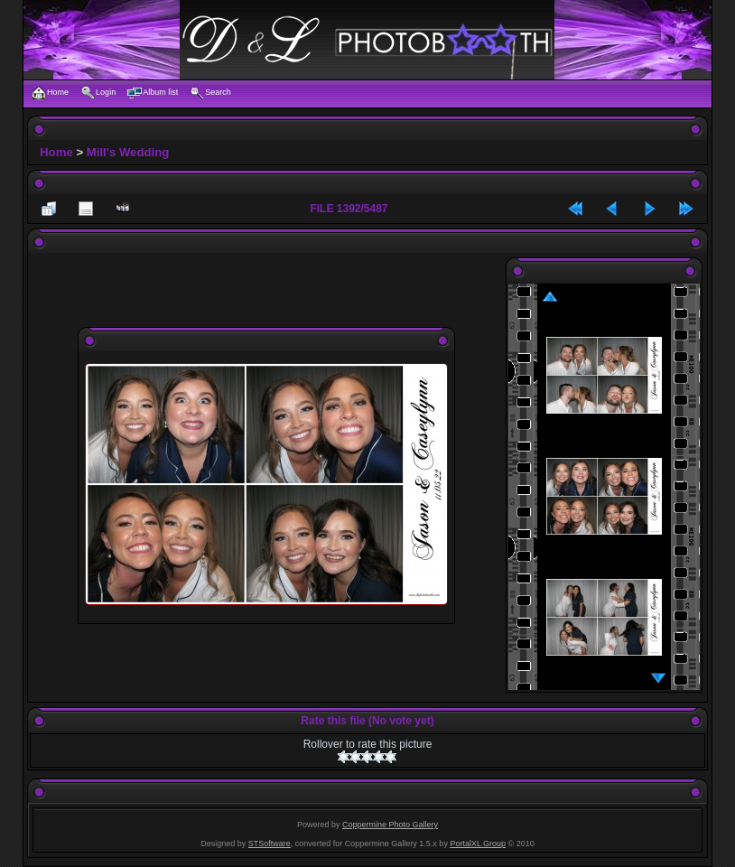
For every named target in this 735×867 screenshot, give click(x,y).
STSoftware (269, 843)
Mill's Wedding (128, 152)
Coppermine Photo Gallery (390, 824)
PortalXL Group (478, 843)
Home (56, 152)
